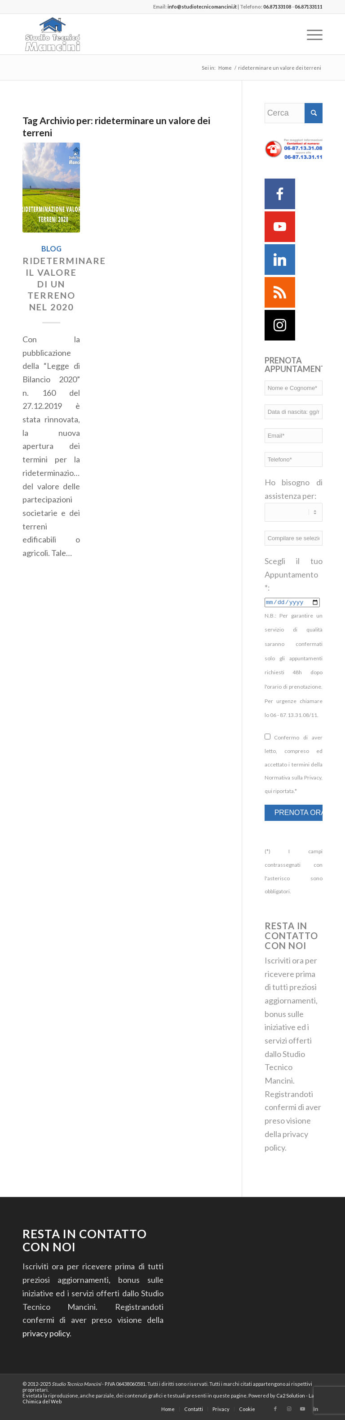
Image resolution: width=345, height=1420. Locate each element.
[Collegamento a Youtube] (302, 1409)
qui (268, 791)
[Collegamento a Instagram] (289, 1409)
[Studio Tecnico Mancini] (66, 34)
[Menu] (310, 34)
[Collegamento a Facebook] (275, 1409)
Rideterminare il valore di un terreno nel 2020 (64, 283)
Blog (51, 248)
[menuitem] (310, 34)
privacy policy (46, 1333)
